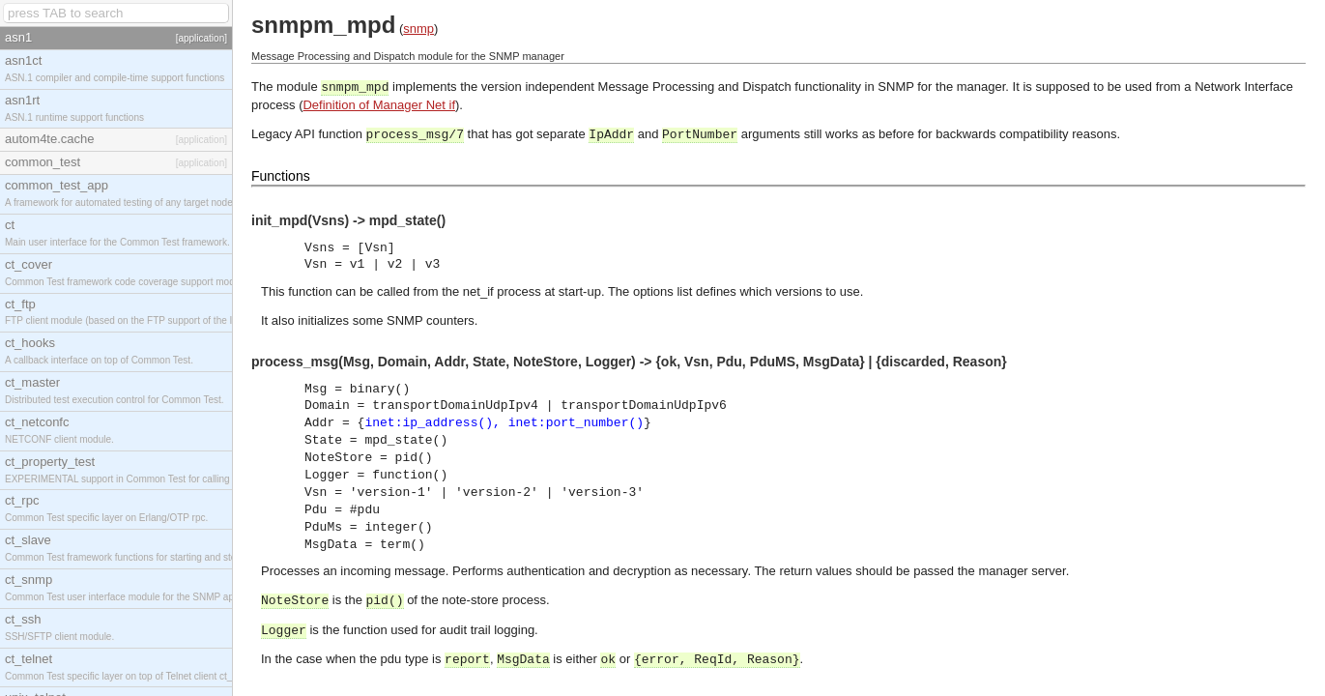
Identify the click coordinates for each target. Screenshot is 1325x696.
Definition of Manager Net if (378, 105)
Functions (280, 176)
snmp (418, 28)
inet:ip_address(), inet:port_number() (504, 423)
